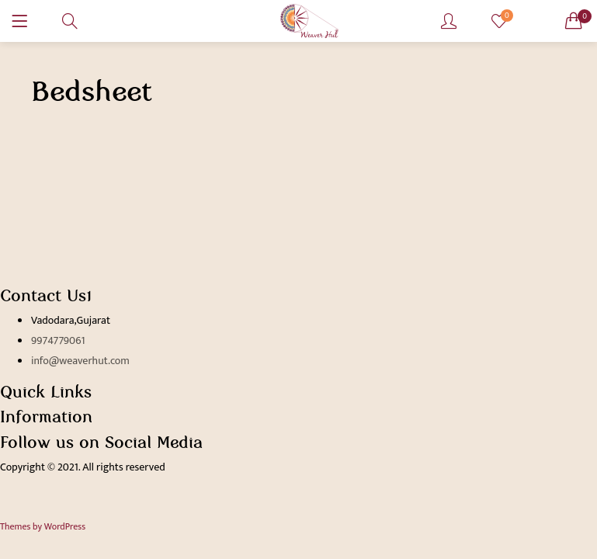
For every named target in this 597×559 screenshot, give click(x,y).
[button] (573, 21)
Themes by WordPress (42, 526)
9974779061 (58, 340)
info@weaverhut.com (80, 361)
